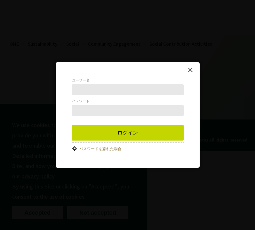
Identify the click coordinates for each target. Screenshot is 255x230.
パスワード (81, 101)
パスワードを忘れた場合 (100, 149)
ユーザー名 (81, 80)
